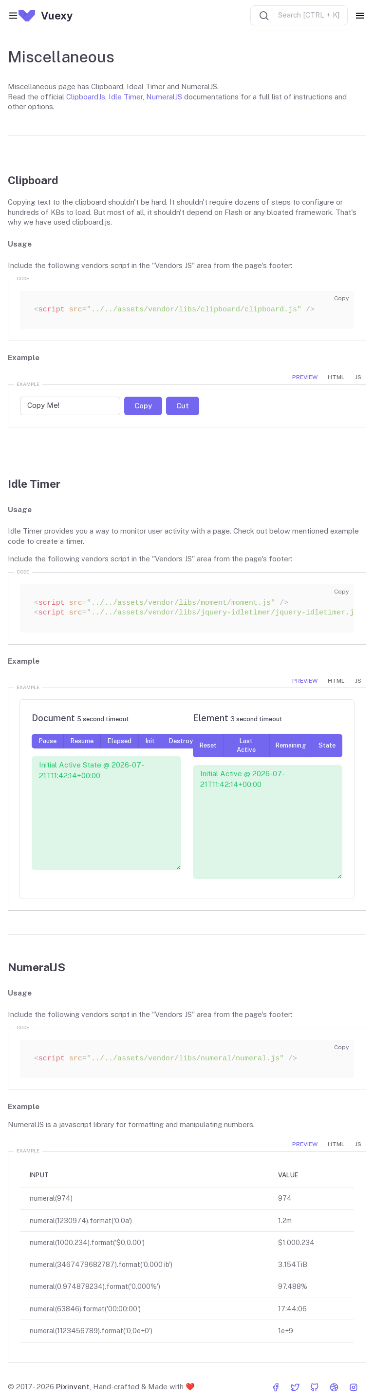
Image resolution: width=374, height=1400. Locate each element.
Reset (208, 745)
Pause (47, 741)
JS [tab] (358, 377)
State (327, 745)
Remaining (290, 745)
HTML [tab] (336, 377)
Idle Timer (126, 97)
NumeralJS (164, 97)
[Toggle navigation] (360, 15)
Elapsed (119, 741)
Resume (82, 741)
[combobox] (299, 15)
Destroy (181, 741)
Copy (341, 298)
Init (150, 741)
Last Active (246, 745)
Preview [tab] (305, 377)
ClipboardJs (85, 97)
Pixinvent (73, 1386)
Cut (182, 405)
